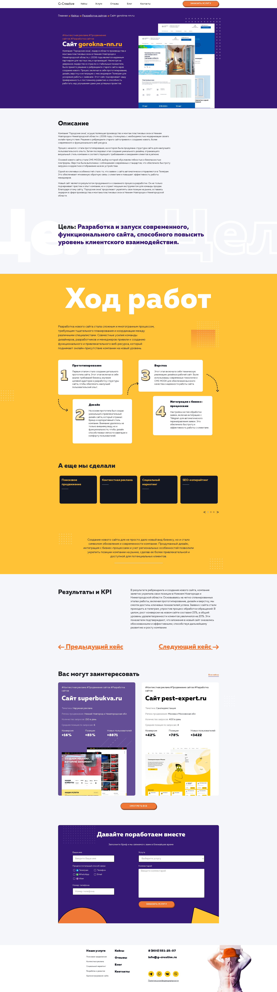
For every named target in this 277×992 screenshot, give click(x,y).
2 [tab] (211, 514)
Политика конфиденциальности (163, 981)
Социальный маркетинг (96, 966)
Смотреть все (138, 806)
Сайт (92, 698)
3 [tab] (214, 514)
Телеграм (82, 870)
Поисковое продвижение (96, 957)
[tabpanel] (78, 489)
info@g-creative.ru (162, 957)
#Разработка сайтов (82, 39)
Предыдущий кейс (90, 647)
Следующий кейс (189, 647)
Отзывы (114, 4)
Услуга (141, 852)
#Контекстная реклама (75, 35)
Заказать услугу (200, 3)
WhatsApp (82, 874)
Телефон (101, 870)
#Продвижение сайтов (98, 687)
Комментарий (145, 866)
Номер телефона (81, 885)
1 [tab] (208, 514)
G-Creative (66, 3)
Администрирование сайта (97, 976)
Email (99, 874)
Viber (80, 878)
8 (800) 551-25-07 (162, 950)
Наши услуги (95, 950)
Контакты (145, 4)
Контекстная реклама (95, 961)
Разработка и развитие (95, 971)
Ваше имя (77, 852)
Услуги (98, 4)
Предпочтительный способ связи (89, 866)
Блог (129, 4)
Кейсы (84, 4)
